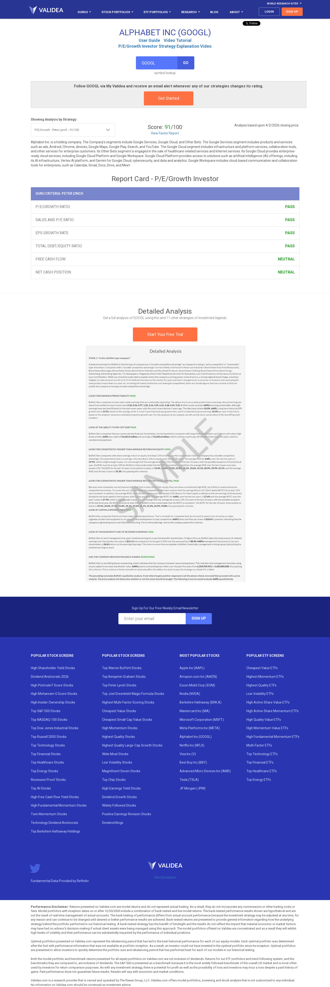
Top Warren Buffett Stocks (122, 668)
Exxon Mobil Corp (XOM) (197, 685)
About (236, 12)
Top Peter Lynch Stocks (119, 685)
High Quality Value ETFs (263, 719)
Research (190, 12)
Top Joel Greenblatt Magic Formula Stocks (133, 694)
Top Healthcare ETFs (261, 771)
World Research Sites (284, 3)
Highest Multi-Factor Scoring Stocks (128, 702)
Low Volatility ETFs (260, 694)
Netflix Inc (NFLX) (192, 745)
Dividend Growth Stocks (119, 797)
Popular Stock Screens (52, 655)
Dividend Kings (112, 823)
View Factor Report (165, 133)
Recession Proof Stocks (48, 780)
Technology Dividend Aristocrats (54, 823)
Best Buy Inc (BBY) (193, 762)
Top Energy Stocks (44, 771)
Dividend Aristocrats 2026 (50, 676)
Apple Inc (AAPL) (192, 668)
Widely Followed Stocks (119, 805)
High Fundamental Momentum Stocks (59, 805)
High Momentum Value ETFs (267, 728)
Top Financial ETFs (259, 762)
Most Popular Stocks (200, 655)
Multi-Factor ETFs (259, 745)
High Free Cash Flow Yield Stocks (55, 797)
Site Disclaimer (165, 877)
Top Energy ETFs (258, 780)
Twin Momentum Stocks (49, 814)
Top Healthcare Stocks (47, 762)
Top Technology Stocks (48, 745)
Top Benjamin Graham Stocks (124, 676)
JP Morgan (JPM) (193, 788)
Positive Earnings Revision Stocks (126, 814)
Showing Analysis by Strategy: (54, 119)
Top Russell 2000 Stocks (49, 737)
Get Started (168, 98)
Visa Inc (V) (188, 754)
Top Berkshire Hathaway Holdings (55, 831)
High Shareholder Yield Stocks (53, 668)
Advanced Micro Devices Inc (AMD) (205, 771)
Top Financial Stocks (46, 754)
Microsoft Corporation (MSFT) (202, 719)
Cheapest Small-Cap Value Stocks (127, 719)
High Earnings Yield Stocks (121, 788)
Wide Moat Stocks (115, 754)
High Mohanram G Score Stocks (54, 694)
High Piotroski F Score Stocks (52, 685)
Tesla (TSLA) (189, 780)
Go (185, 63)
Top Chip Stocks (114, 780)
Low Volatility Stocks (117, 762)
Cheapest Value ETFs (262, 668)
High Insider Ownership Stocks (53, 702)
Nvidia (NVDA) (190, 694)
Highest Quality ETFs (261, 685)
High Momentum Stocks (120, 728)
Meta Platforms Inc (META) (200, 728)
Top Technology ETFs (262, 754)
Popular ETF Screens (265, 655)
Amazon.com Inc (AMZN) (198, 676)
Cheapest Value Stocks (119, 711)
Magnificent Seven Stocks (121, 771)
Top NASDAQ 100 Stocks (49, 719)
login (269, 11)
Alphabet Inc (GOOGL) (196, 737)
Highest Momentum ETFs (265, 676)
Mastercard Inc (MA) (195, 711)
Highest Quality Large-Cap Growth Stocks (132, 745)
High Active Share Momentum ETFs (272, 711)
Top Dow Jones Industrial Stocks (54, 728)
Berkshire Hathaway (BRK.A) (200, 702)
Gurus (84, 12)
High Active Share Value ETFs (268, 702)
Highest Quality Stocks (118, 737)
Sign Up (199, 618)
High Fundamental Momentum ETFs (272, 737)
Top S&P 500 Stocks (45, 711)
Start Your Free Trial (165, 334)
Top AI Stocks (41, 788)
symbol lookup (165, 73)
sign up (292, 11)
